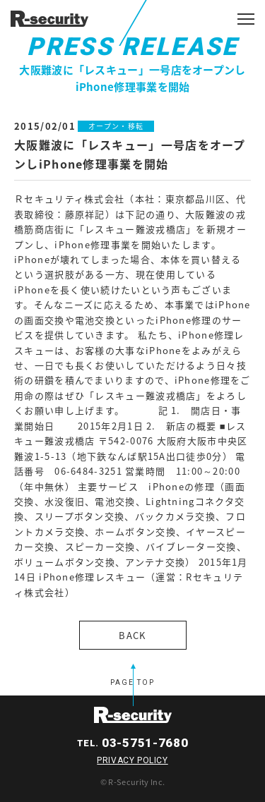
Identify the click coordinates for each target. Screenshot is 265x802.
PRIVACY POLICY (132, 760)
